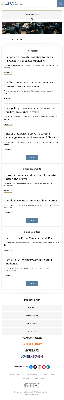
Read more (8, 73)
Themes (31, 308)
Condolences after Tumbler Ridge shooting (31, 200)
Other (31, 331)
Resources (31, 316)
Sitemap (26, 378)
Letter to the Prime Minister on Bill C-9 (29, 238)
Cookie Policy (49, 374)
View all (32, 157)
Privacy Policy (32, 374)
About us (31, 323)
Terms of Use (14, 374)
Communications (32, 14)
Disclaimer (39, 378)
